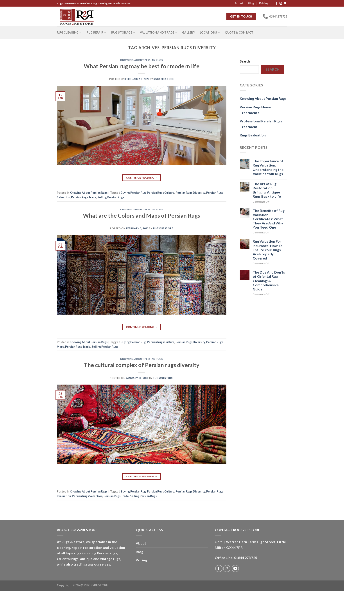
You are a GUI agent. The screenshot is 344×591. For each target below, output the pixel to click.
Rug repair (96, 32)
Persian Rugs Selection (87, 496)
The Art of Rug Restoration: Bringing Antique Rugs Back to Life (267, 190)
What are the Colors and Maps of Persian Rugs (141, 215)
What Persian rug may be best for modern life (141, 66)
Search (245, 61)
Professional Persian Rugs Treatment (261, 124)
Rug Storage (123, 32)
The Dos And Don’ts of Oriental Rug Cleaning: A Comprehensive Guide (269, 280)
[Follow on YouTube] (285, 3)
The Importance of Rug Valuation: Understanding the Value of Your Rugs (268, 167)
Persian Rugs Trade (83, 197)
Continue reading (142, 178)
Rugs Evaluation (253, 135)
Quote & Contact (239, 32)
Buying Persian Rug (133, 192)
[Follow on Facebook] (276, 3)
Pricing (264, 3)
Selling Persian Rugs (110, 197)
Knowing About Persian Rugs (141, 60)
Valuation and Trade (158, 32)
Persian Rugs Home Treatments (255, 110)
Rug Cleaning (69, 32)
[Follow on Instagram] (281, 3)
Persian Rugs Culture (160, 192)
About (239, 3)
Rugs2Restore (164, 78)
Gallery (188, 32)
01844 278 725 (245, 557)
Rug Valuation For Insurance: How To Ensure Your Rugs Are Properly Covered (268, 249)
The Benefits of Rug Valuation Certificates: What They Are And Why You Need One (269, 218)
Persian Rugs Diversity (190, 192)
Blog (251, 3)
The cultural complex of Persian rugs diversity (141, 365)
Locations (210, 32)
